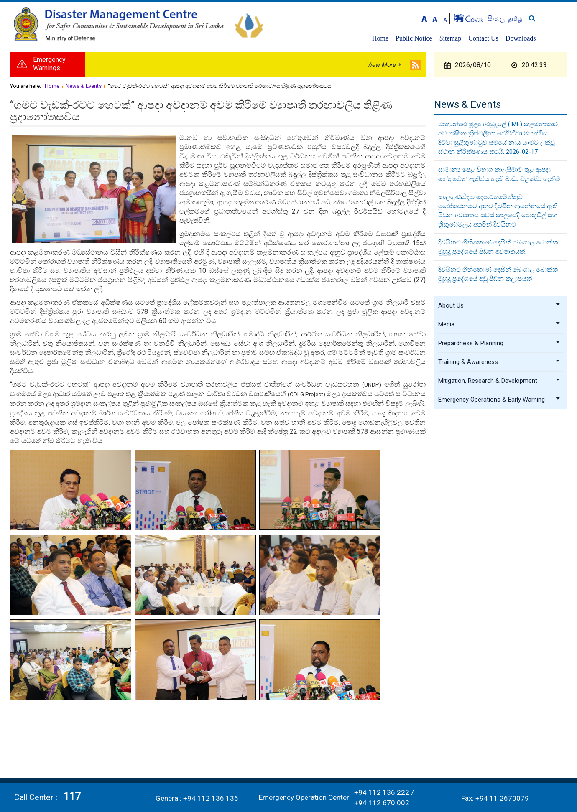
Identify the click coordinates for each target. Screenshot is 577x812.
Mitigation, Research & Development (499, 383)
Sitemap (482, 38)
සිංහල (528, 18)
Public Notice (446, 38)
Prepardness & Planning (499, 346)
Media (499, 327)
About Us (499, 308)
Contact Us (515, 38)
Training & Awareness (499, 365)
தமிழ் (547, 18)
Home (412, 38)
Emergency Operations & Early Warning (499, 402)
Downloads (552, 38)
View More (381, 67)
